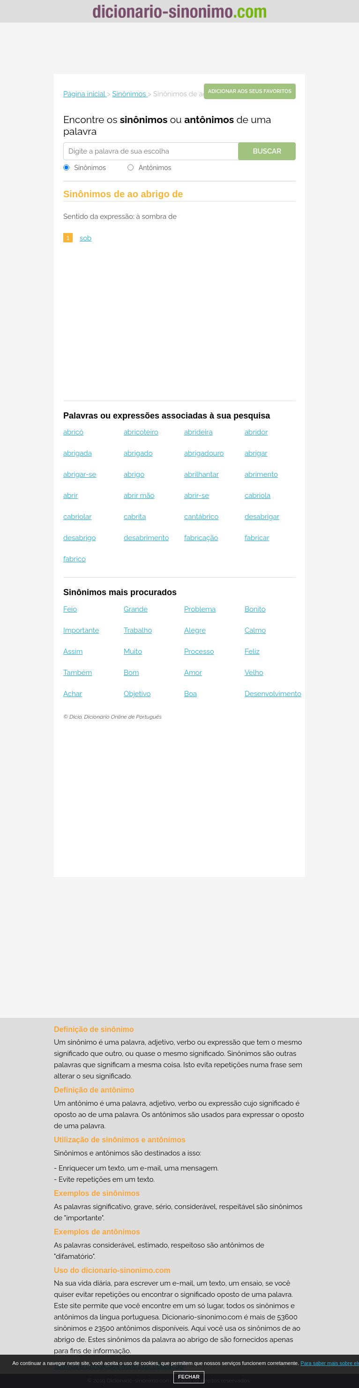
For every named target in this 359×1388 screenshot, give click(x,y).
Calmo (255, 630)
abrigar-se (80, 474)
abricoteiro (141, 432)
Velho (254, 672)
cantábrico (201, 516)
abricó (73, 432)
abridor (256, 432)
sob (85, 238)
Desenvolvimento (273, 694)
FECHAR (189, 1377)
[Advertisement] (179, 48)
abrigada (77, 453)
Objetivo (137, 694)
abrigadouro (204, 453)
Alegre (195, 630)
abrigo (134, 474)
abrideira (198, 432)
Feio (70, 609)
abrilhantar (201, 474)
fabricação (201, 538)
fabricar (257, 538)
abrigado (138, 453)
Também (77, 672)
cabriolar (77, 516)
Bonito (255, 609)
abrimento (261, 474)
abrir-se (196, 495)
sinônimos (144, 119)
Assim (73, 651)
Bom (131, 672)
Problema (200, 609)
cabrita (135, 516)
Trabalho (138, 630)
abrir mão (139, 495)
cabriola (257, 495)
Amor (193, 672)
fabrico (74, 559)
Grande (136, 609)
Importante (81, 630)
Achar (72, 694)
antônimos (209, 119)
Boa (190, 694)
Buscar (267, 151)
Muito (133, 651)
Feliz (252, 651)
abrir (70, 495)
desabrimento (146, 538)
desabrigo (79, 538)
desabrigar (262, 516)
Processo (199, 651)
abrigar (256, 453)
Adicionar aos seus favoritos (250, 91)
